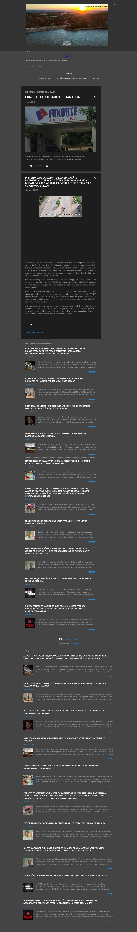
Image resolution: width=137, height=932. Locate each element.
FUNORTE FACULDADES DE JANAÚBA (52, 97)
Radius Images (74, 643)
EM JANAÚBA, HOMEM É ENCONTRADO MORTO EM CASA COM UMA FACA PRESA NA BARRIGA (65, 875)
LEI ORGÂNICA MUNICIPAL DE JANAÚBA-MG (72, 78)
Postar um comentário (35, 332)
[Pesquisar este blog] (68, 66)
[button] (95, 97)
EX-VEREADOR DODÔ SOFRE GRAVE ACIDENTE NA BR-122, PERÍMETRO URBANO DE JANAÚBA (64, 823)
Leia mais (92, 372)
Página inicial (44, 78)
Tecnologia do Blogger (68, 639)
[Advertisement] (109, 118)
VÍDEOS (96, 78)
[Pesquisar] (115, 6)
